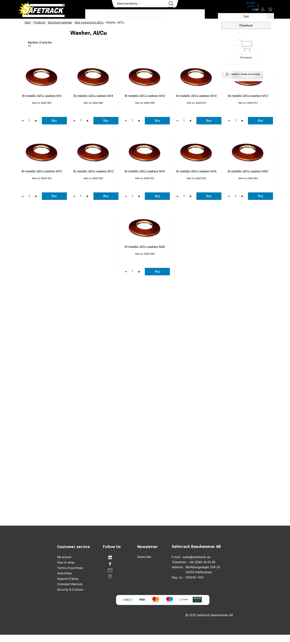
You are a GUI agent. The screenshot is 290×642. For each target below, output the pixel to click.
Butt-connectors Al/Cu (89, 22)
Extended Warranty (70, 584)
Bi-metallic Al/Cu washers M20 (248, 171)
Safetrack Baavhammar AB (196, 546)
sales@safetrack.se (196, 557)
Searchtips (64, 573)
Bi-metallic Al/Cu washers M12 (248, 96)
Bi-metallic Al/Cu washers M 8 (93, 96)
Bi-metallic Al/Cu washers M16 (145, 171)
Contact (172, 14)
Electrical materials (60, 22)
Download (193, 14)
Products (96, 14)
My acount (64, 557)
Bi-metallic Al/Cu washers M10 (145, 96)
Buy (54, 120)
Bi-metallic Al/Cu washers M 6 (41, 96)
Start (27, 22)
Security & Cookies (70, 589)
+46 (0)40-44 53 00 (202, 562)
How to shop (65, 562)
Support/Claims (68, 579)
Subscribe (144, 557)
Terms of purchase (70, 568)
